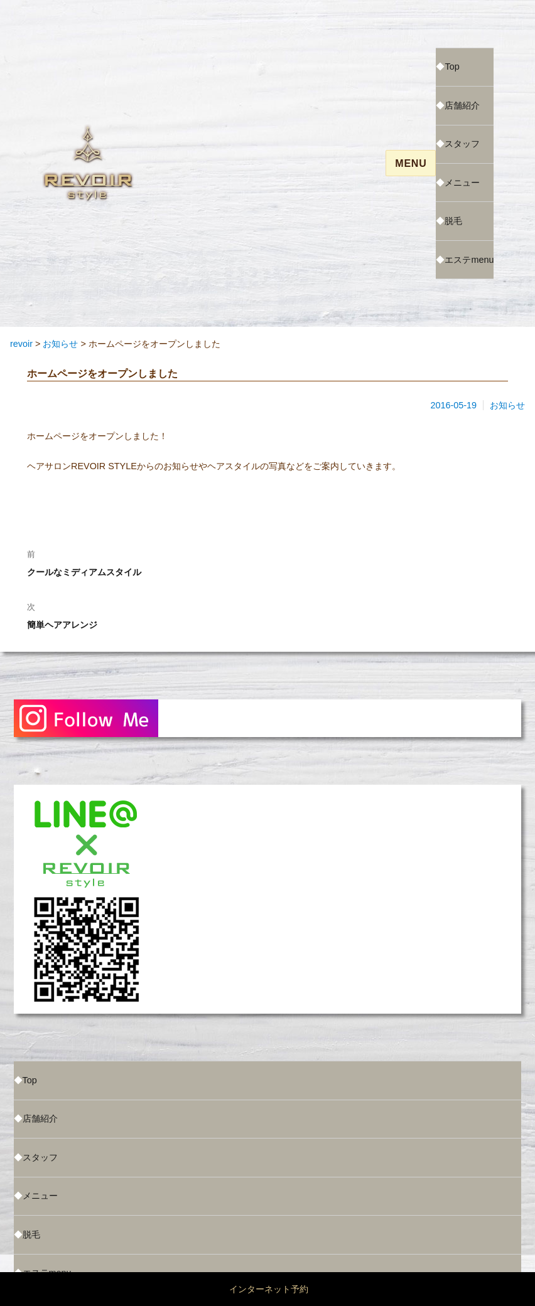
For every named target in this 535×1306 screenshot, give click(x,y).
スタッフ (462, 144)
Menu (410, 163)
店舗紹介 (462, 105)
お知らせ (507, 405)
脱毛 (453, 221)
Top (452, 66)
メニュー (462, 183)
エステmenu (469, 260)
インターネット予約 (268, 1289)
